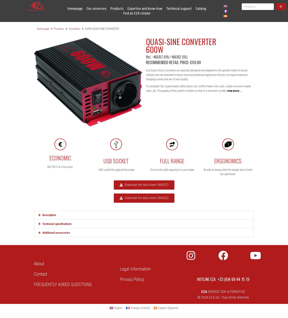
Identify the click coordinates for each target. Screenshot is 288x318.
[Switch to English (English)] (116, 308)
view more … (234, 90)
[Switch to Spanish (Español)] (166, 308)
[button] (144, 215)
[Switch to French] (225, 10)
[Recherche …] (258, 6)
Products (59, 28)
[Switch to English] (225, 6)
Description (49, 215)
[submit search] (281, 6)
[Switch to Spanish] (225, 16)
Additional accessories (56, 232)
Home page (43, 28)
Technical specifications (57, 223)
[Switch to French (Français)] (138, 308)
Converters (74, 28)
